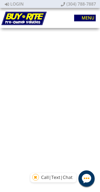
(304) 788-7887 (78, 4)
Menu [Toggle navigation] (85, 18)
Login (14, 4)
